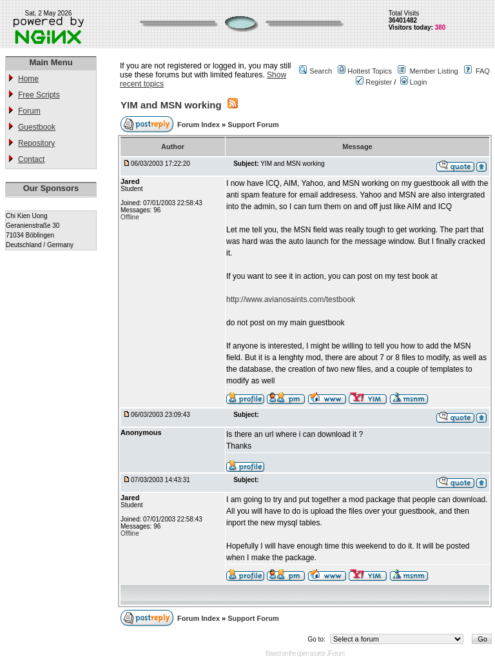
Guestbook (36, 127)
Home (28, 78)
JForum (335, 653)
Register (374, 82)
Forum (29, 111)
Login (413, 82)
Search (320, 71)
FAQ (483, 71)
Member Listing (433, 71)
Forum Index (199, 124)
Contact (31, 159)
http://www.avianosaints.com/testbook (290, 299)
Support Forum (253, 124)
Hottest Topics (369, 71)
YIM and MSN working (171, 104)
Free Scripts (39, 94)
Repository (36, 143)
